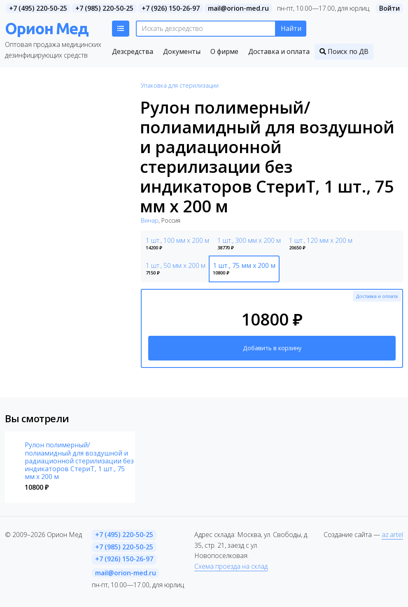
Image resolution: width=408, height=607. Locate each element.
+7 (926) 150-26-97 (171, 8)
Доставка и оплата (377, 296)
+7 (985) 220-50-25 (104, 8)
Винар (150, 220)
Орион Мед (46, 28)
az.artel (392, 534)
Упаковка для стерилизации (180, 85)
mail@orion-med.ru (238, 8)
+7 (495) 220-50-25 (38, 8)
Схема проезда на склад (231, 566)
